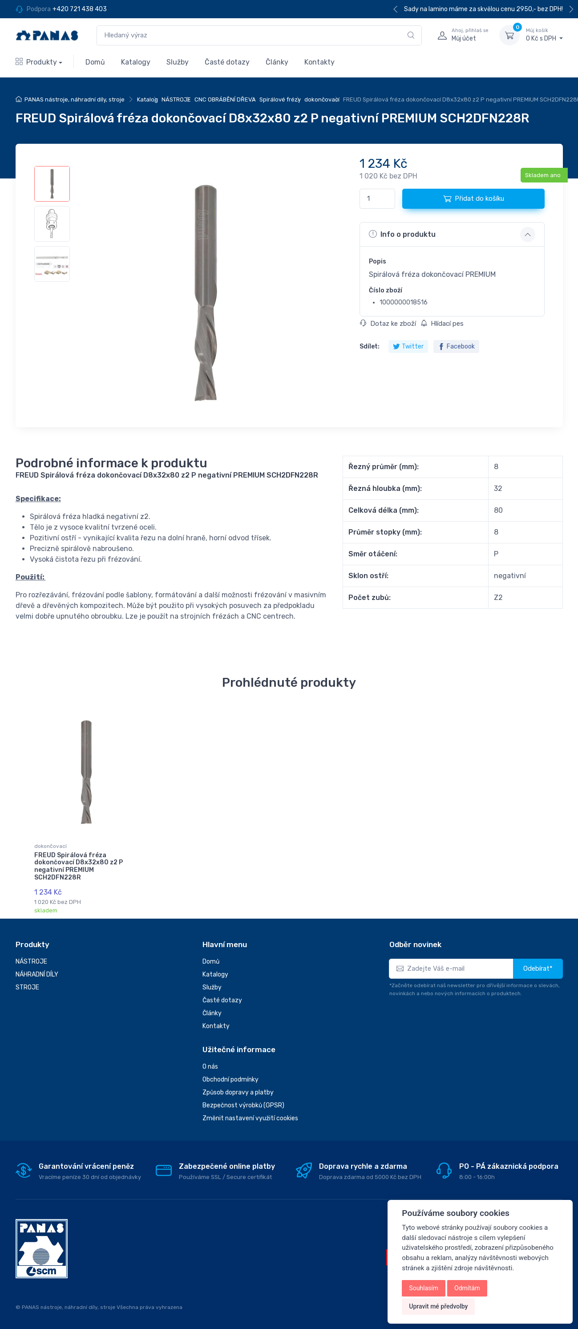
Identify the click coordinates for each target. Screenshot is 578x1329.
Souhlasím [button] (423, 1288)
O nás (210, 1066)
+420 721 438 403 (80, 9)
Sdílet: (370, 346)
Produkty (36, 62)
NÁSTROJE (176, 99)
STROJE (27, 987)
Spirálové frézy (280, 99)
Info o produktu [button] (402, 234)
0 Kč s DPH (544, 34)
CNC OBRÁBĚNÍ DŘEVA (225, 99)
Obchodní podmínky (230, 1079)
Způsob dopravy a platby (238, 1092)
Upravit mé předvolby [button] (438, 1306)
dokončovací (322, 99)
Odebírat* (538, 968)
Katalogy (135, 62)
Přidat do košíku (473, 198)
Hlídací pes (442, 324)
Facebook (456, 346)
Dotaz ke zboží (388, 324)
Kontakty (319, 62)
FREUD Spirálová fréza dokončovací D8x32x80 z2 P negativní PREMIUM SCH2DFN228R (78, 866)
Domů (95, 62)
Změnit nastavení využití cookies (250, 1118)
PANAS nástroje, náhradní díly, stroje (74, 99)
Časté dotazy (227, 62)
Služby (177, 62)
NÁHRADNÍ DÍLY (37, 974)
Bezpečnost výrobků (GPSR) (243, 1105)
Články (277, 62)
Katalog (147, 99)
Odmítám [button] (467, 1288)
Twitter (408, 346)
